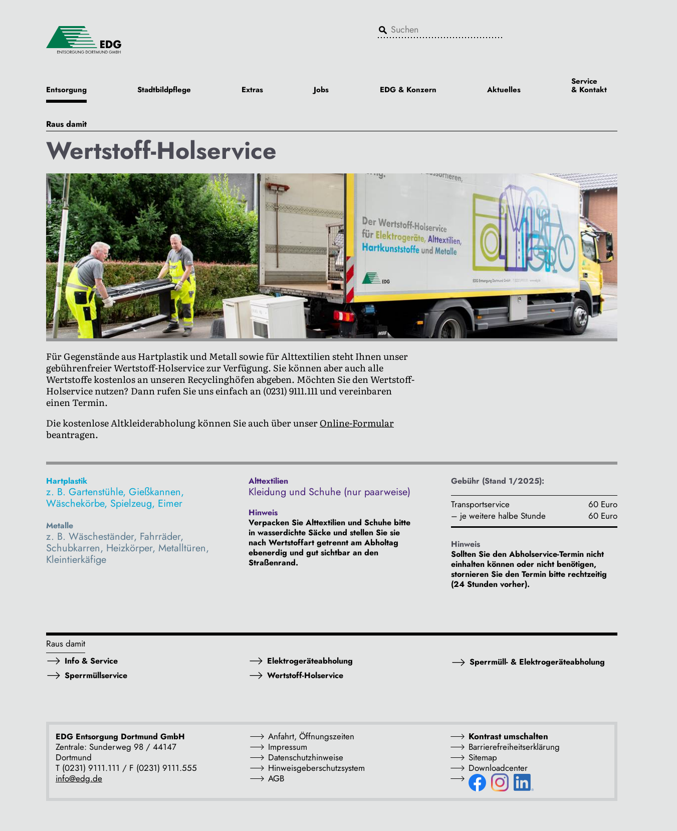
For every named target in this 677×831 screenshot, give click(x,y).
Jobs (321, 90)
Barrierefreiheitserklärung (514, 747)
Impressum (287, 747)
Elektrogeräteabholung (310, 661)
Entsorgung (66, 90)
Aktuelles (504, 90)
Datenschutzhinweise (305, 757)
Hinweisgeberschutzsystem (316, 768)
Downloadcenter (498, 768)
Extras (252, 90)
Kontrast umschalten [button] (508, 736)
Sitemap (483, 757)
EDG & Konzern (408, 90)
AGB (276, 778)
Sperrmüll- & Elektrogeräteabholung (537, 662)
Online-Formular (357, 423)
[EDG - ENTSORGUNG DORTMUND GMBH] (83, 39)
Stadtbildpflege (164, 90)
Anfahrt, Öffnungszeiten (311, 736)
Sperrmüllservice (96, 675)
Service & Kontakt (589, 86)
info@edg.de (79, 778)
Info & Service (91, 661)
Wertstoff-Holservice (305, 675)
